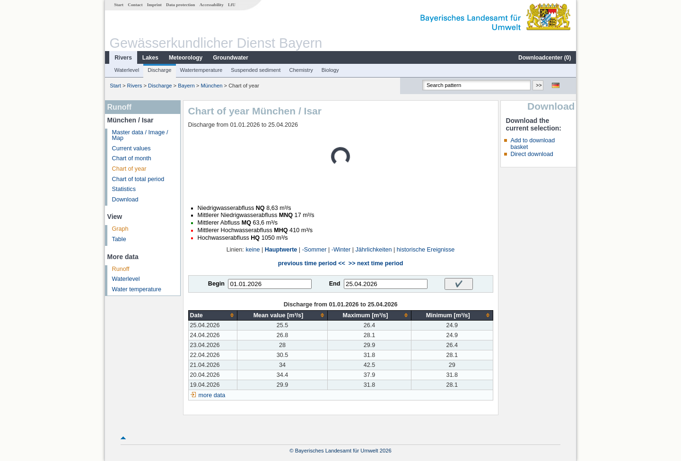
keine (252, 249)
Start (118, 4)
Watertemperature (201, 70)
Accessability (212, 4)
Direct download (531, 154)
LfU (232, 4)
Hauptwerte (281, 249)
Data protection (180, 4)
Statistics (124, 189)
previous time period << (311, 263)
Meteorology (185, 57)
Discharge (159, 70)
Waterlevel (126, 70)
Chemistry (301, 70)
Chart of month (131, 158)
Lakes (150, 57)
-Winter (341, 249)
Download (125, 199)
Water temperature (137, 289)
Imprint (154, 4)
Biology (330, 70)
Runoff (121, 269)
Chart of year (129, 168)
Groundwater (230, 57)
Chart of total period (138, 179)
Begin (216, 283)
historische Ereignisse (426, 249)
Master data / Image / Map (140, 135)
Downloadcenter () (544, 57)
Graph (120, 229)
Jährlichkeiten (374, 249)
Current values (131, 148)
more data (212, 395)
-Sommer (314, 249)
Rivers (123, 57)
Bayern (186, 85)
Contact (135, 4)
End (334, 283)
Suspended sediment (255, 70)
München (211, 85)
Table (119, 239)
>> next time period (376, 263)
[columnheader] (212, 315)
